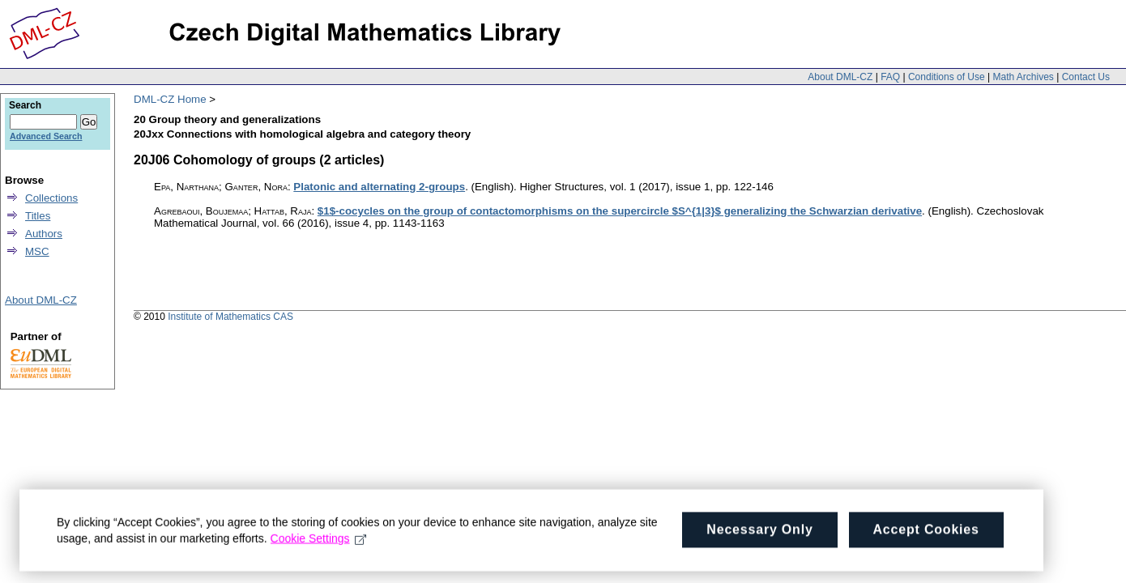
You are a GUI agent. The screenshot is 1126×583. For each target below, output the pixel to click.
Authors (43, 234)
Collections (51, 198)
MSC (37, 251)
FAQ (890, 77)
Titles (37, 216)
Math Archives (1022, 77)
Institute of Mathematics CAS (230, 316)
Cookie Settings (319, 544)
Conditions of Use (946, 77)
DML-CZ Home (170, 99)
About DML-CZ (840, 77)
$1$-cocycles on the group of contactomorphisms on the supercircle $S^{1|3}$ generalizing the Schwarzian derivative (620, 211)
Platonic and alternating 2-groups (379, 187)
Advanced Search (46, 136)
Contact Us (1086, 77)
